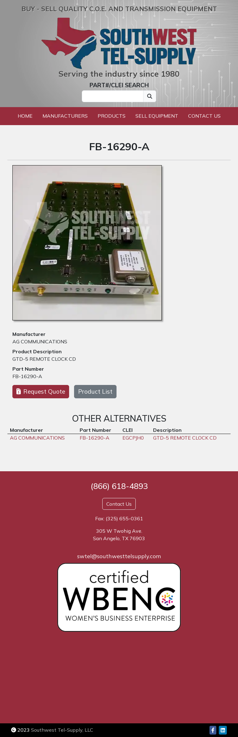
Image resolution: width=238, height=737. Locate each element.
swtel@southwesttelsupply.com (119, 556)
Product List (95, 391)
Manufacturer (29, 334)
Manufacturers (65, 116)
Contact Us (204, 116)
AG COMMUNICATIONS (39, 341)
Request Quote (40, 391)
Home (25, 116)
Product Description (37, 351)
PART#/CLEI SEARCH (119, 85)
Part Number (28, 369)
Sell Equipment (156, 116)
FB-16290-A (27, 376)
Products (112, 116)
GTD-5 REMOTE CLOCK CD (44, 359)
